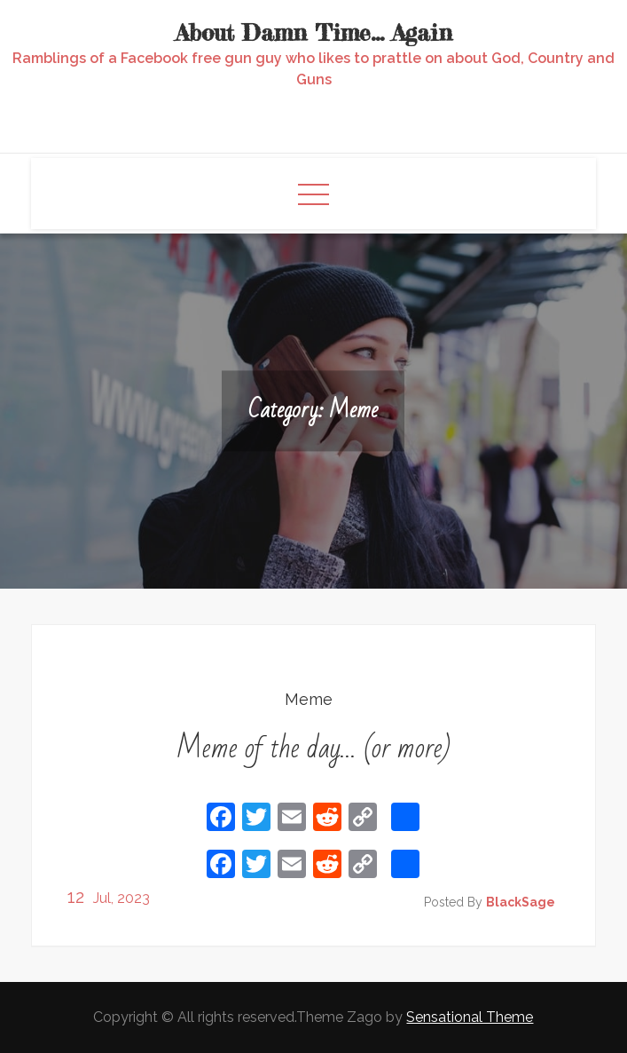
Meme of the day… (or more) (313, 748)
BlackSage (520, 902)
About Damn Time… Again (314, 32)
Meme (309, 699)
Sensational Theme (469, 1017)
